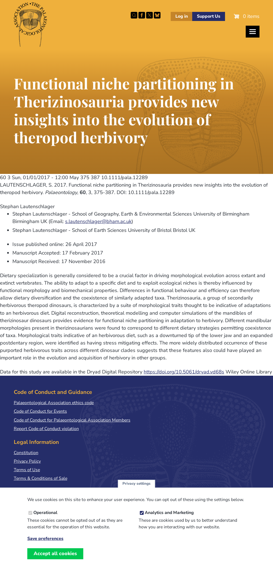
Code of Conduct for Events (40, 411)
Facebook (141, 15)
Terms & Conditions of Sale (40, 478)
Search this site (134, 15)
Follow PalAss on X (149, 15)
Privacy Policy (27, 461)
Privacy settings (136, 489)
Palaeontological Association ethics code (54, 403)
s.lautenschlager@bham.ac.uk (98, 221)
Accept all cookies (55, 559)
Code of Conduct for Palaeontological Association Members (72, 420)
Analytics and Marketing (169, 518)
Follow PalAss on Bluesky (157, 15)
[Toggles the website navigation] (252, 32)
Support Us (208, 16)
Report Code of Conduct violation (46, 429)
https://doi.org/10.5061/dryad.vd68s (184, 372)
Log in (181, 16)
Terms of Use (27, 470)
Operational (45, 518)
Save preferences (45, 544)
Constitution (26, 453)
